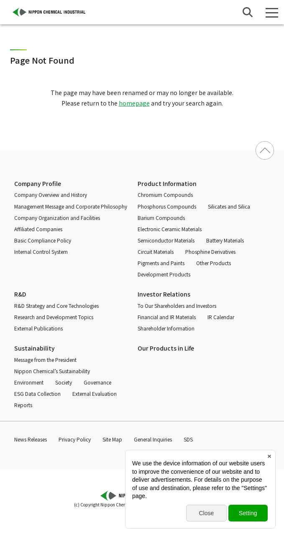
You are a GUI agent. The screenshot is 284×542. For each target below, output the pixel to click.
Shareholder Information (166, 328)
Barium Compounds (161, 217)
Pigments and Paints (161, 262)
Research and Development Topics (53, 316)
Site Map (112, 439)
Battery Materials (225, 240)
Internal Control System (41, 251)
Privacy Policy (75, 439)
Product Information (167, 183)
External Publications (38, 328)
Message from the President (45, 359)
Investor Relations (164, 294)
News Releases (30, 439)
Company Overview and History (50, 194)
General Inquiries (153, 439)
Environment (28, 382)
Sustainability (34, 348)
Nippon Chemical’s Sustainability (52, 370)
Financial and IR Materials (167, 316)
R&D (20, 294)
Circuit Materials (156, 251)
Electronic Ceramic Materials (170, 228)
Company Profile (37, 183)
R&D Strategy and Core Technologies (56, 305)
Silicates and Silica (229, 206)
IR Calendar (220, 316)
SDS (188, 439)
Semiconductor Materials (166, 240)
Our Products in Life (166, 348)
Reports (23, 404)
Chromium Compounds (165, 194)
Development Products (164, 274)
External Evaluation (94, 393)
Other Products (213, 262)
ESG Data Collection (37, 393)
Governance (97, 382)
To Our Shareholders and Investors (177, 305)
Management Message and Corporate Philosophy (70, 206)
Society (63, 382)
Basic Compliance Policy (42, 240)
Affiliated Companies (38, 228)
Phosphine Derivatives (210, 251)
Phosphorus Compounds (167, 206)
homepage (134, 103)
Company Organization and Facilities (57, 217)
